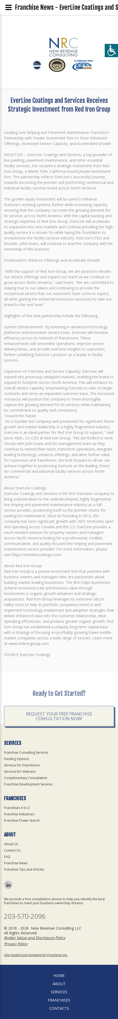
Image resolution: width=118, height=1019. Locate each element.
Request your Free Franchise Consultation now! (59, 726)
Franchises (59, 1000)
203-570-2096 (24, 916)
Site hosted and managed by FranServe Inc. (36, 955)
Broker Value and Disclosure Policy (34, 937)
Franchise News (15, 863)
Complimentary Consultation (25, 778)
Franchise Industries (19, 814)
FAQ (7, 856)
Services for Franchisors (22, 765)
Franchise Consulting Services (26, 752)
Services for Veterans (20, 771)
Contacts (59, 1008)
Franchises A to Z (17, 808)
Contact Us (12, 850)
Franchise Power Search (22, 820)
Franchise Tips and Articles (24, 869)
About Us (11, 844)
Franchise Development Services (28, 784)
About (59, 983)
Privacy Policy (16, 943)
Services (59, 991)
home (59, 975)
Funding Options (16, 759)
